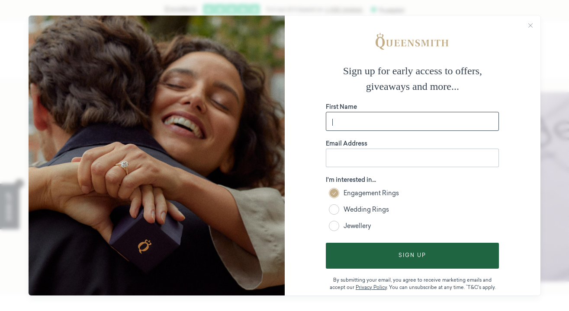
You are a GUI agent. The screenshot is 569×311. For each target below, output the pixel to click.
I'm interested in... (351, 180)
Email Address (346, 144)
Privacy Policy (371, 288)
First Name (341, 107)
